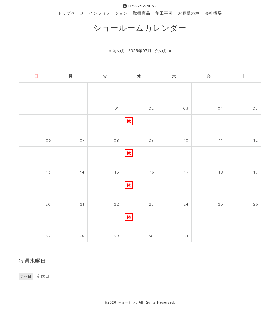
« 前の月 (117, 50)
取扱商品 (141, 13)
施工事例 (164, 13)
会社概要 (213, 13)
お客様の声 (188, 13)
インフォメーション (108, 13)
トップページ (71, 13)
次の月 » (163, 50)
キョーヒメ (126, 302)
